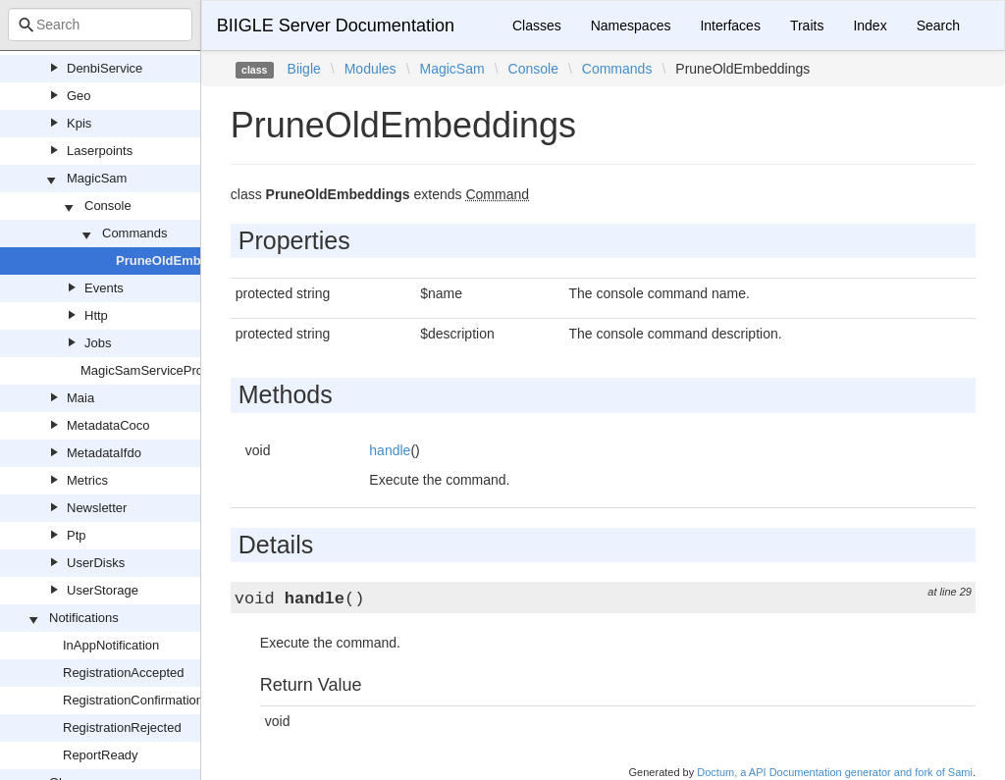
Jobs (97, 343)
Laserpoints (99, 150)
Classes (536, 25)
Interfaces (730, 25)
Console (108, 205)
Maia (80, 397)
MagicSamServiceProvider (155, 370)
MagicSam (97, 178)
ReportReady (100, 755)
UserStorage (102, 590)
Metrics (87, 480)
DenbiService (104, 68)
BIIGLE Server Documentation (335, 25)
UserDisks (96, 562)
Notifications (84, 617)
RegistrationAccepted (124, 672)
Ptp (76, 535)
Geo (79, 95)
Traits (806, 25)
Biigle (304, 69)
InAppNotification (111, 645)
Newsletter (97, 507)
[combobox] (100, 24)
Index (869, 25)
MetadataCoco (108, 425)
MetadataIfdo (104, 452)
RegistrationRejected (122, 727)
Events (104, 288)
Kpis (79, 123)
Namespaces (631, 25)
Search (938, 25)
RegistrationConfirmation (133, 700)
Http (96, 315)
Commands (134, 233)
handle (389, 450)
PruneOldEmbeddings (183, 260)
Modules (370, 69)
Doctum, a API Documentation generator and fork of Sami (835, 772)
